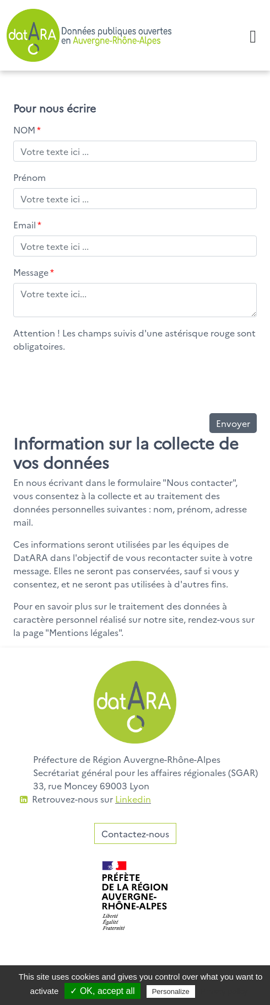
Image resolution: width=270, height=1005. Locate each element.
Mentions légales (83, 632)
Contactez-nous (135, 833)
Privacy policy (224, 991)
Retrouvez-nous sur (91, 799)
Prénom (29, 177)
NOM (27, 130)
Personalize (171, 991)
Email (27, 224)
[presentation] (97, 382)
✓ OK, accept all (102, 991)
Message (33, 272)
